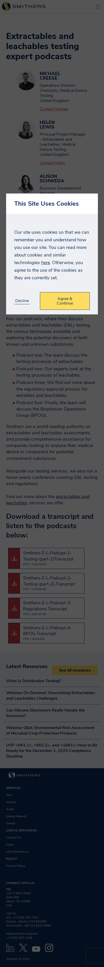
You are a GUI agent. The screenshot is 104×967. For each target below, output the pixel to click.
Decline (22, 301)
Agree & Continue (65, 301)
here (45, 263)
